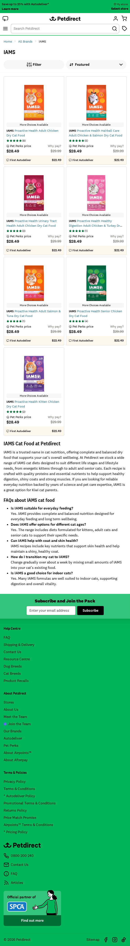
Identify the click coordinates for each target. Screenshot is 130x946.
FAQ (7, 637)
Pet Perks (11, 745)
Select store (119, 9)
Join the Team (17, 724)
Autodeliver (13, 738)
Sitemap (92, 939)
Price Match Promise (20, 817)
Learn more (10, 9)
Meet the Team (15, 716)
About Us (11, 709)
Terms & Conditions (19, 788)
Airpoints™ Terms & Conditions (28, 824)
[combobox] (65, 28)
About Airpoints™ (17, 752)
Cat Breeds (12, 673)
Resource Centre (17, 659)
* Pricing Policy (15, 832)
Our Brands (13, 731)
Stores (9, 702)
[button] (5, 18)
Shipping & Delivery (19, 644)
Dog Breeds (13, 666)
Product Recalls (16, 680)
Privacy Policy (15, 781)
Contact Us (12, 652)
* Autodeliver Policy (19, 796)
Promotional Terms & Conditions (30, 803)
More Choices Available (34, 125)
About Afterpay (16, 760)
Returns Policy (15, 810)
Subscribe (90, 610)
